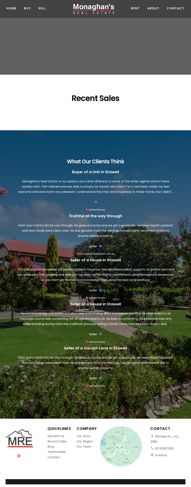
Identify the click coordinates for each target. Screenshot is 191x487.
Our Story (84, 436)
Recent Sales (57, 441)
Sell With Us (56, 436)
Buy (27, 11)
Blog (51, 446)
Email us (161, 455)
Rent (135, 11)
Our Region (85, 441)
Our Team (84, 446)
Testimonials (57, 452)
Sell (42, 11)
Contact (175, 11)
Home (12, 11)
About (153, 11)
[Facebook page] (19, 456)
